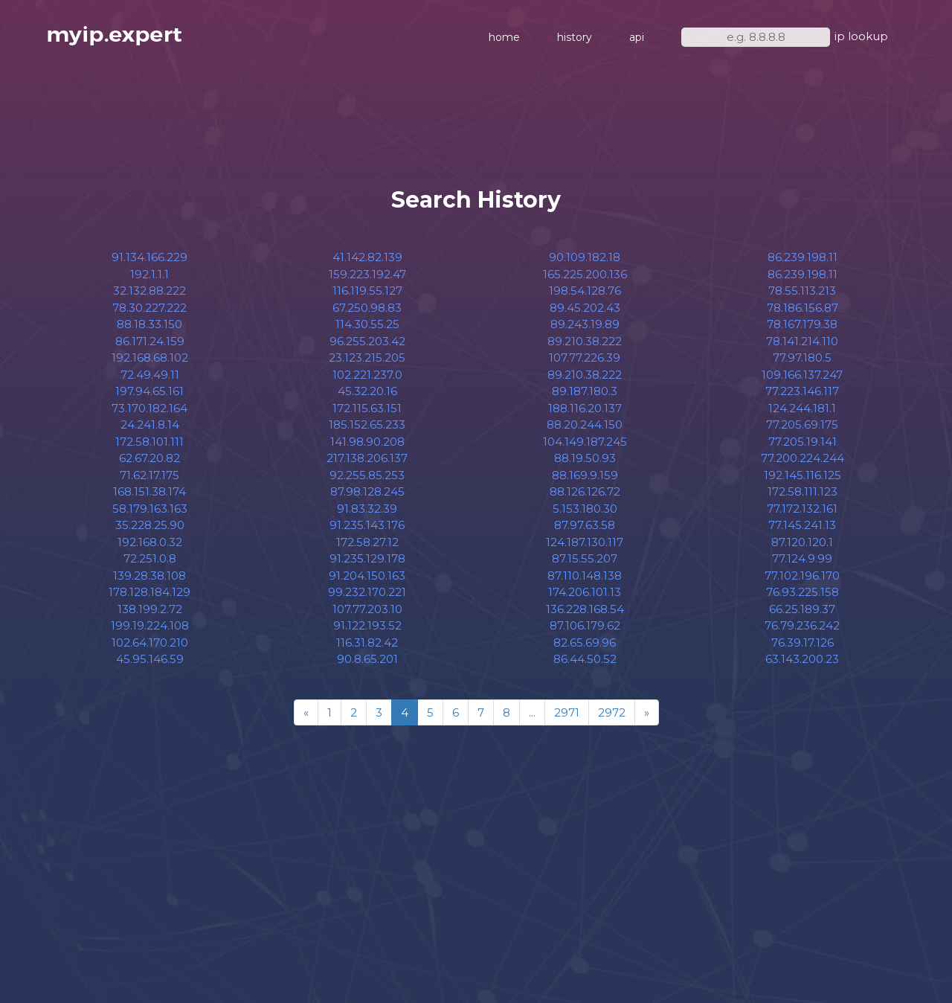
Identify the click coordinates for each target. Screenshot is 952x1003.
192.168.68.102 (150, 357)
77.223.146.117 (802, 391)
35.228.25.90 (149, 525)
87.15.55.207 (584, 558)
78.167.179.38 (802, 324)
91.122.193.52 (367, 625)
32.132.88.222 (149, 290)
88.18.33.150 (149, 324)
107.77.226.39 (584, 357)
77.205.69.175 (802, 424)
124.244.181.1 (802, 408)
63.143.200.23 (802, 659)
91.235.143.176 (367, 525)
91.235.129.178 (367, 558)
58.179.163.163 (149, 509)
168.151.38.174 (149, 491)
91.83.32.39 (367, 509)
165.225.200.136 (585, 274)
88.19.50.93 (585, 458)
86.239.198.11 (802, 257)
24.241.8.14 (149, 424)
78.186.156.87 (802, 308)
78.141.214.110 (802, 341)
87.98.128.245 (367, 491)
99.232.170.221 (367, 592)
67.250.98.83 (367, 308)
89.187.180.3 (584, 391)
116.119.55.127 (367, 290)
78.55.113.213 (802, 290)
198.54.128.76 (585, 290)
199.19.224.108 (150, 625)
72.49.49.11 (149, 375)
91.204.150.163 (367, 575)
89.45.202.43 (585, 308)
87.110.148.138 (584, 575)
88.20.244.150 (585, 424)
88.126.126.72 (585, 491)
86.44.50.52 (585, 659)
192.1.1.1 (149, 274)
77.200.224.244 (802, 458)
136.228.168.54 (585, 609)
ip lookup (861, 36)
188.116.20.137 (585, 408)
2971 (566, 712)
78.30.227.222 (149, 308)
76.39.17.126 (802, 642)
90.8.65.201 (367, 659)
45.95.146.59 (150, 659)
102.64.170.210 (150, 642)
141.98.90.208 (367, 442)
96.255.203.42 (367, 341)
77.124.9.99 (802, 558)
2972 (611, 712)
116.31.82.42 (367, 642)
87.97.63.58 (584, 525)
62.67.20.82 (149, 458)
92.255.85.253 (367, 475)
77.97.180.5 (802, 357)
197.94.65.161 (149, 391)
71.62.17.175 (149, 475)
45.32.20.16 (367, 391)
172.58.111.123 (802, 491)
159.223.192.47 (367, 274)
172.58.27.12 (367, 542)
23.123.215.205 (367, 357)
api (636, 37)
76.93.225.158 (802, 592)
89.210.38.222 (584, 341)
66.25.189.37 (802, 609)
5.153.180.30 (585, 509)
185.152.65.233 (367, 424)
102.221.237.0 (367, 375)
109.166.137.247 (802, 375)
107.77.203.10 (367, 609)
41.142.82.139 (367, 257)
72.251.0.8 (149, 558)
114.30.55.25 (367, 324)
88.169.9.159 (585, 475)
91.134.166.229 (149, 257)
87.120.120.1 (802, 542)
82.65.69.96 (584, 642)
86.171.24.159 (149, 341)
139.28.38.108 (149, 575)
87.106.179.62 (585, 625)
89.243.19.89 (585, 324)
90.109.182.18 (584, 257)
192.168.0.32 (150, 542)
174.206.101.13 (584, 592)
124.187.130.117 (584, 542)
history (574, 37)
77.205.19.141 (802, 442)
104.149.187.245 (585, 442)
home (504, 37)
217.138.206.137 (367, 458)
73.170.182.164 (149, 408)
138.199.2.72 (150, 609)
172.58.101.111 (149, 442)
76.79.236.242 (802, 625)
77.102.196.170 (802, 575)
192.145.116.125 (802, 475)
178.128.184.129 (149, 592)
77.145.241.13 (802, 525)
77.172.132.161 (802, 509)
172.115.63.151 (367, 408)
